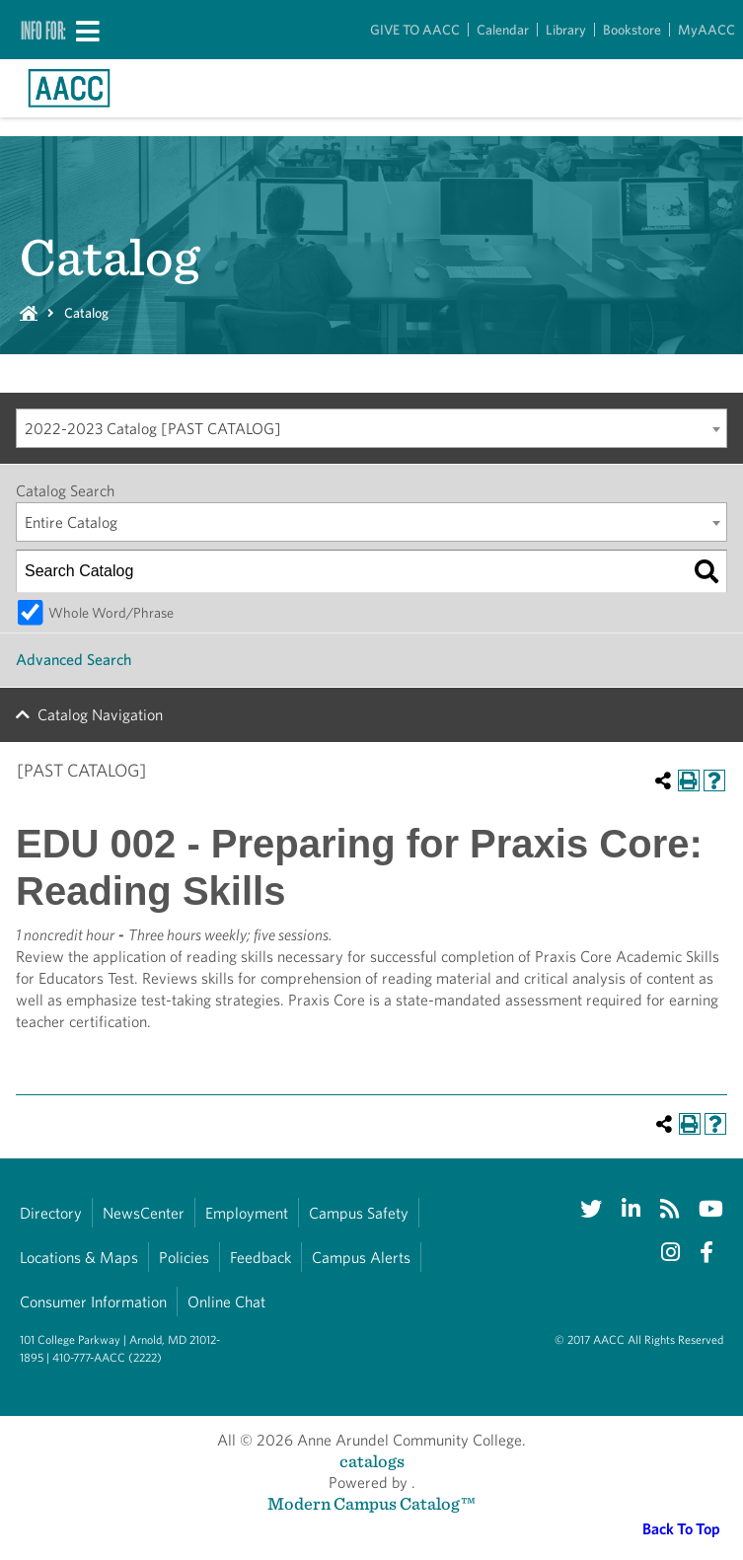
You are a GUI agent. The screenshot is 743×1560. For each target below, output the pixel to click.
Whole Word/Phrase (111, 612)
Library (566, 30)
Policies (184, 1257)
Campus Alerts (361, 1257)
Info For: (43, 29)
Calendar (503, 30)
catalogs (372, 1460)
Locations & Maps (79, 1257)
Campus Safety (359, 1213)
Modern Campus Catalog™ (371, 1503)
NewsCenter (144, 1213)
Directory (51, 1213)
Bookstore (632, 30)
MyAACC (706, 30)
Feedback (260, 1257)
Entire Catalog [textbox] (71, 522)
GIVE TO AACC (415, 30)
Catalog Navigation (100, 715)
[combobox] (371, 428)
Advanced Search (73, 659)
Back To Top (681, 1529)
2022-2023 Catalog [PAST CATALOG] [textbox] (153, 428)
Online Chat (226, 1302)
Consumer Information (93, 1302)
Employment (246, 1213)
